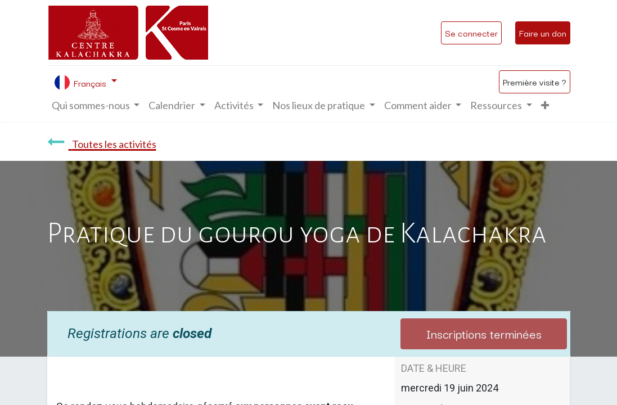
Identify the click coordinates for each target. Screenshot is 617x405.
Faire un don (542, 32)
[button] (545, 105)
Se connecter (471, 32)
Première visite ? (534, 81)
